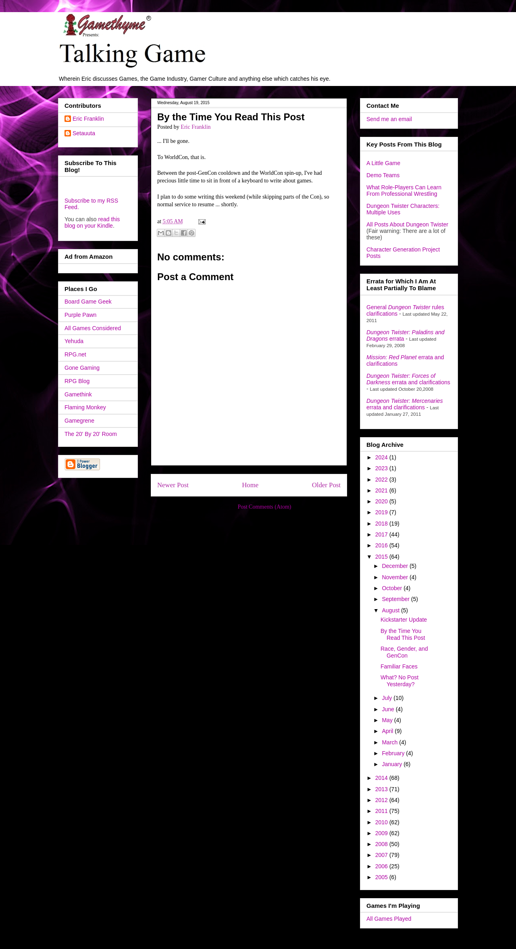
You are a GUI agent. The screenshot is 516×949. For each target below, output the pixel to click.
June (388, 709)
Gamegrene (79, 420)
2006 (382, 866)
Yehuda (73, 341)
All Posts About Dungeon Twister (407, 224)
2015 (382, 556)
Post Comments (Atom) (264, 507)
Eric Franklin (88, 118)
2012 (382, 800)
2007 (382, 855)
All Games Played (388, 918)
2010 (382, 822)
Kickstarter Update (404, 619)
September (396, 599)
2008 (382, 844)
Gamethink (78, 394)
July (387, 698)
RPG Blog (76, 381)
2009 (382, 833)
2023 (382, 468)
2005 (382, 877)
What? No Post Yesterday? (399, 680)
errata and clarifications (408, 379)
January (393, 764)
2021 (382, 490)
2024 (382, 457)
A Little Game (383, 163)
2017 (382, 534)
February (394, 753)
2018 (382, 523)
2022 (382, 479)
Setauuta (84, 133)
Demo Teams (382, 175)
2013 (382, 789)
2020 (382, 501)
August (391, 610)
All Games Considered (92, 328)
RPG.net (75, 354)
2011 (382, 811)
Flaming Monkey (85, 407)
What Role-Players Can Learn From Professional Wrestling (403, 190)
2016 (382, 545)
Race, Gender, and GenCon (404, 652)
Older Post (326, 485)
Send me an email (389, 119)
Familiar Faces (399, 666)
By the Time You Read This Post (403, 634)
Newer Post (173, 485)
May (388, 720)
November (395, 577)
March (390, 742)
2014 (382, 778)
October (393, 588)
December (395, 566)
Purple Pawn (80, 315)
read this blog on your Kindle (92, 222)
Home (250, 485)
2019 (382, 512)
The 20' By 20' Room (90, 434)
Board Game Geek (88, 301)
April (388, 731)
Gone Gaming (82, 368)
